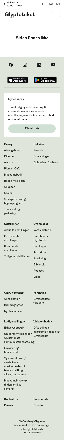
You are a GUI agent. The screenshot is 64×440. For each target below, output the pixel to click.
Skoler (8, 193)
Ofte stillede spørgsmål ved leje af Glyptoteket (46, 332)
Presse (8, 405)
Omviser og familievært (11, 350)
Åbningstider (12, 150)
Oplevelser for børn (45, 162)
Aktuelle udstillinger (16, 230)
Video (37, 277)
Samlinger (39, 246)
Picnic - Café (12, 168)
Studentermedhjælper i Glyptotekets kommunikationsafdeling (19, 338)
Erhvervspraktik (14, 328)
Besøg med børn (14, 181)
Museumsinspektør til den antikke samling (16, 384)
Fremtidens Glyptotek (40, 238)
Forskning (39, 258)
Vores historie (42, 230)
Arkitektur (39, 252)
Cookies (38, 405)
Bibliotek (39, 264)
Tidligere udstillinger (17, 256)
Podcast (38, 271)
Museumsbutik (13, 175)
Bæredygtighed (13, 305)
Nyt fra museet (13, 311)
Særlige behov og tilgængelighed (15, 201)
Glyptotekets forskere (41, 301)
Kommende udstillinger (11, 248)
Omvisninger (41, 156)
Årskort (9, 162)
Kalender (39, 150)
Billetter (9, 156)
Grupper (9, 187)
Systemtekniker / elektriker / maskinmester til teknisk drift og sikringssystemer (15, 366)
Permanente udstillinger (12, 238)
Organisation (12, 299)
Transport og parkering (12, 211)
